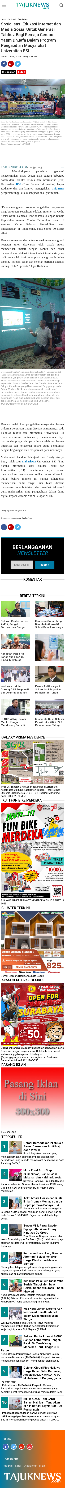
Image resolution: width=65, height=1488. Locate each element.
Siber (18, 1465)
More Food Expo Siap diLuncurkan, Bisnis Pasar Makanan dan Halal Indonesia (42, 1174)
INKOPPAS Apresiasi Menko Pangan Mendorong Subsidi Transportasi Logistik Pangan (14, 725)
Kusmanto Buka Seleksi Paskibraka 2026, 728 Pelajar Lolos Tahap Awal (49, 724)
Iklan (42, 1465)
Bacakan (8, 72)
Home (3, 19)
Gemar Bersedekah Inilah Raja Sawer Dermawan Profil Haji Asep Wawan (43, 1146)
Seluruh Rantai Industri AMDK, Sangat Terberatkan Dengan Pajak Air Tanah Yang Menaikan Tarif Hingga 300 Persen (31, 1343)
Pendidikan (23, 19)
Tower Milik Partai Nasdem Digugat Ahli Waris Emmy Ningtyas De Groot (41, 1229)
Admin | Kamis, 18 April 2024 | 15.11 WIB (19, 56)
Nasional (12, 19)
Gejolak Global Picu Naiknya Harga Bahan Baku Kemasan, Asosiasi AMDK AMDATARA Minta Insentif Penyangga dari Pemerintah (32, 1374)
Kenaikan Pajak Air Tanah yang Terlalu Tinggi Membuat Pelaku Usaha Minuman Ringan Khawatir (43, 1286)
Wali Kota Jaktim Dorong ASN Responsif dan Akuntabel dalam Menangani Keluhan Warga (15, 692)
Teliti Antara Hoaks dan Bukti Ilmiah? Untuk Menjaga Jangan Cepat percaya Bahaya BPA (43, 1201)
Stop (21, 72)
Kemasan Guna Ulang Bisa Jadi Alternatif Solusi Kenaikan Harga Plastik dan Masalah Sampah (49, 627)
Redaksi (7, 1465)
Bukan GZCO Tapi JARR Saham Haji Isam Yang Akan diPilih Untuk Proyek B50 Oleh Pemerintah (43, 1404)
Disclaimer (30, 1465)
